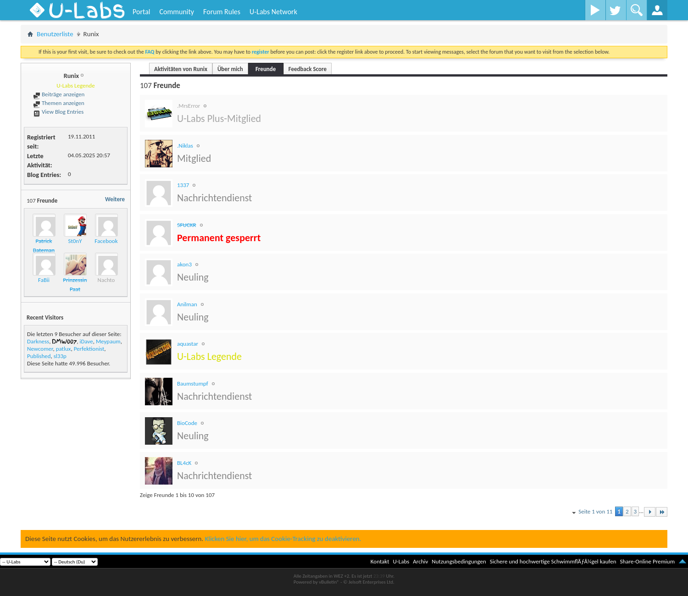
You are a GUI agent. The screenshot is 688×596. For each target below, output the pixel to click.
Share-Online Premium (647, 561)
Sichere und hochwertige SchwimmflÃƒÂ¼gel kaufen (553, 561)
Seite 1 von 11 (591, 512)
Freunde (265, 69)
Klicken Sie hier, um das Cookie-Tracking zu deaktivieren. (283, 539)
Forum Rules (221, 11)
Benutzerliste (55, 34)
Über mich (230, 69)
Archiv (420, 561)
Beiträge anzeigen (58, 94)
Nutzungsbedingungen (459, 561)
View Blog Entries (58, 111)
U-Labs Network (273, 11)
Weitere (115, 199)
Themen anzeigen (58, 102)
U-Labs (401, 561)
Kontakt (380, 561)
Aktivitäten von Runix (180, 69)
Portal (141, 11)
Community (176, 11)
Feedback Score (308, 69)
